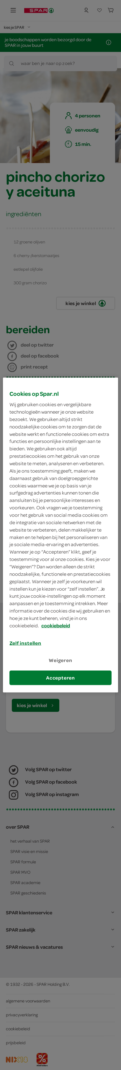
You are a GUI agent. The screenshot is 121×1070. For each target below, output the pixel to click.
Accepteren (60, 677)
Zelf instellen (25, 643)
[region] (60, 535)
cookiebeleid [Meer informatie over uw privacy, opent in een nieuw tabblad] (55, 625)
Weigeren (60, 660)
